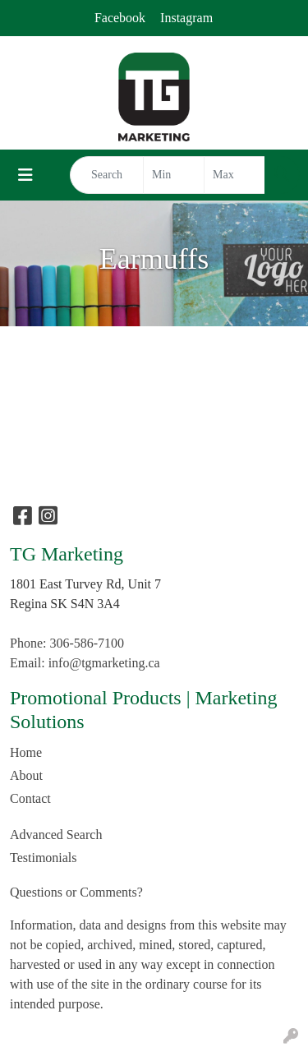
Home (26, 752)
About (26, 775)
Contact (30, 798)
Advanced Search (56, 835)
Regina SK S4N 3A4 (65, 604)
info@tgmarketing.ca (104, 663)
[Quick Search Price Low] (174, 175)
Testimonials (43, 858)
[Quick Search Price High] (234, 175)
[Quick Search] (107, 175)
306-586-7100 (86, 643)
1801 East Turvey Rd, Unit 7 (85, 584)
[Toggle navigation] (25, 175)
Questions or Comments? (76, 892)
